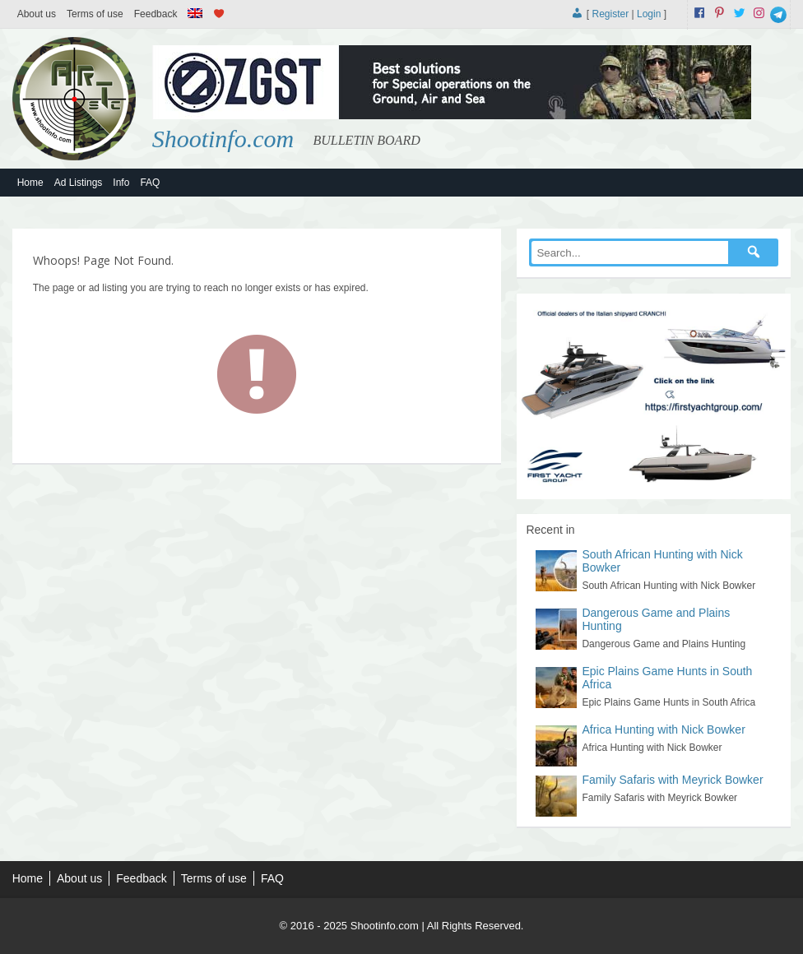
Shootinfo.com (223, 138)
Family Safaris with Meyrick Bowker (672, 779)
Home (30, 182)
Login (649, 14)
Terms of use (95, 14)
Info (121, 182)
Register (610, 14)
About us (36, 14)
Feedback (156, 14)
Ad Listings (78, 182)
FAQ (150, 182)
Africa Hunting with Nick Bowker (663, 729)
